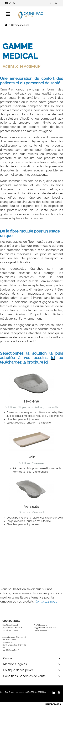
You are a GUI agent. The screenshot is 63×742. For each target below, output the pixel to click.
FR (6, 3)
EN (10, 3)
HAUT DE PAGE (53, 704)
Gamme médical (20, 25)
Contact (8, 658)
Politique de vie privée (18, 670)
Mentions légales (15, 664)
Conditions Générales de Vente (24, 676)
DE (13, 3)
